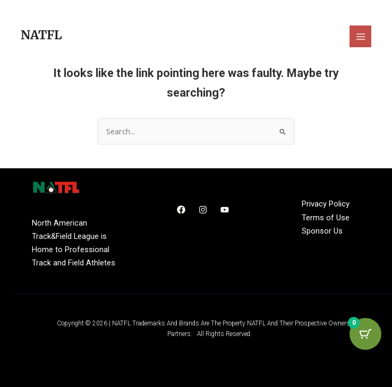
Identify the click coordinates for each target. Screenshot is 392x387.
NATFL (41, 35)
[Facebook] (181, 209)
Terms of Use (326, 217)
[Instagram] (203, 209)
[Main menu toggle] (360, 36)
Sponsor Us (322, 231)
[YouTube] (224, 209)
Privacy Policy (326, 204)
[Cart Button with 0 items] (365, 334)
